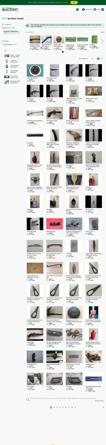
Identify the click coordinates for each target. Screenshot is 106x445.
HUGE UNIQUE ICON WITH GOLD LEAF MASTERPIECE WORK (14, 66)
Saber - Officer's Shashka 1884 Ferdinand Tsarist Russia (15, 56)
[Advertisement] (11, 117)
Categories (8, 24)
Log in (98, 9)
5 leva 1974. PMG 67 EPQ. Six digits (14, 76)
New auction (89, 9)
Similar (6, 41)
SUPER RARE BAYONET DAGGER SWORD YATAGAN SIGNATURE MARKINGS (14, 71)
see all (102, 32)
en (102, 9)
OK (74, 2)
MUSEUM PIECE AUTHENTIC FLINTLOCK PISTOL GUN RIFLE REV (15, 82)
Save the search (99, 400)
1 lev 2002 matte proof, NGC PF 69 (14, 61)
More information (64, 2)
